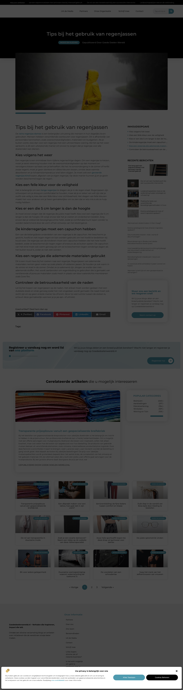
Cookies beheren (162, 677)
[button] (176, 671)
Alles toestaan (129, 677)
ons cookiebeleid (57, 680)
